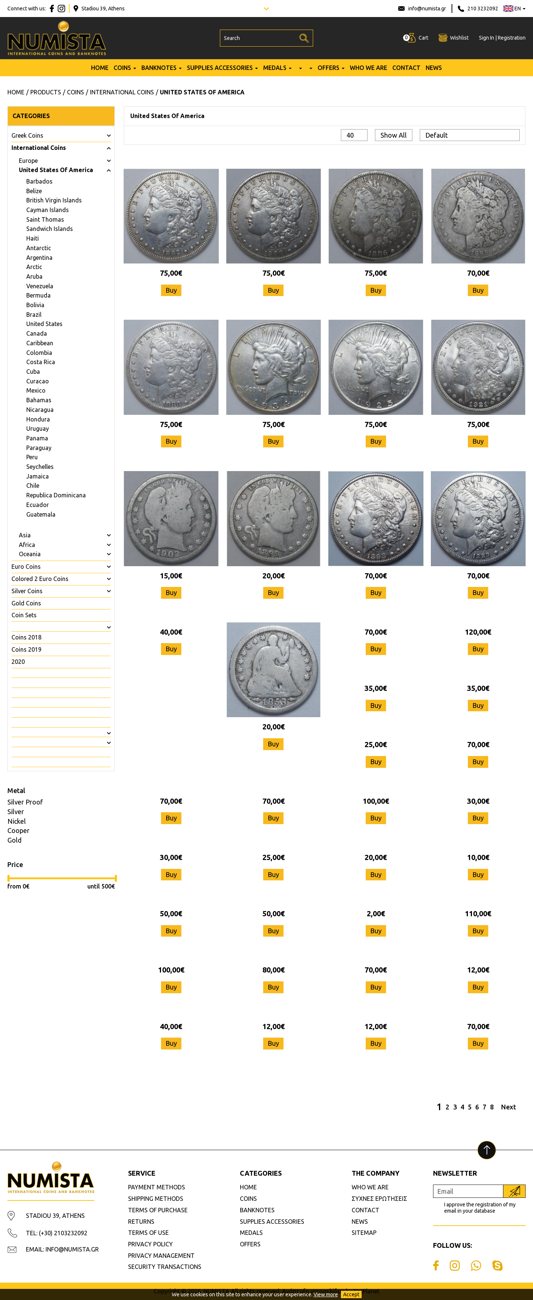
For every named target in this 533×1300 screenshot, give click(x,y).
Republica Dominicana (56, 495)
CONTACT (406, 67)
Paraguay (38, 447)
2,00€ (376, 913)
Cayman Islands (47, 209)
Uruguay (37, 428)
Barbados (39, 181)
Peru (32, 457)
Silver (15, 811)
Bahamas (38, 400)
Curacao (37, 381)
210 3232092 (482, 8)
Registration (512, 38)
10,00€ (478, 857)
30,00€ (478, 801)
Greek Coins (27, 135)
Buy (171, 290)
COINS (122, 67)
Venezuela (39, 286)
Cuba (33, 371)
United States (44, 323)
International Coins (38, 147)
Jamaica (37, 476)
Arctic (34, 266)
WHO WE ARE (368, 67)
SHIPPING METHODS (155, 1198)
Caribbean (39, 343)
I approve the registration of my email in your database (480, 1208)
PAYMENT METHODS (156, 1187)
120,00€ (478, 632)
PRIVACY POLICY (150, 1244)
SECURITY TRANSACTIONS (164, 1266)
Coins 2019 (26, 649)
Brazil (33, 314)
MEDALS (274, 67)
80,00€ (273, 969)
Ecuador (37, 504)
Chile (32, 485)
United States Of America (56, 170)
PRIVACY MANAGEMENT (161, 1255)
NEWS (434, 67)
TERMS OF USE (148, 1232)
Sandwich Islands (49, 228)
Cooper (18, 830)
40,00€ (171, 632)
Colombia (39, 352)
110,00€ (478, 913)
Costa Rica (40, 362)
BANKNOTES (159, 67)
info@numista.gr (427, 8)
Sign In (486, 38)
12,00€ (478, 969)
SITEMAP (364, 1232)
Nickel (16, 821)
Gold (14, 840)
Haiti (32, 238)
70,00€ (478, 273)
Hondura (38, 419)
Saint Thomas (45, 219)
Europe (28, 160)
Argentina (39, 257)
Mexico (36, 390)
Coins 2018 (26, 637)
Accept (351, 1294)
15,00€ (171, 575)
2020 (18, 661)
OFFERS (328, 67)
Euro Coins (26, 566)
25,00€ (376, 744)
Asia (25, 535)
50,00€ (171, 913)
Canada (36, 333)
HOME (99, 67)
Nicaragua (40, 409)
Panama (37, 438)
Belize (34, 191)
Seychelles (40, 466)
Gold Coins (26, 603)
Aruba (34, 276)
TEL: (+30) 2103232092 (56, 1233)
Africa (27, 544)
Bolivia (35, 305)
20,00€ (273, 575)
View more (326, 1294)
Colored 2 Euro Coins (39, 578)
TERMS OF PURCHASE (158, 1210)
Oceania (30, 554)
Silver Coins (27, 591)
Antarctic (38, 248)
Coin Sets (24, 615)
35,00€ (376, 688)
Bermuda (38, 295)
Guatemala (41, 514)
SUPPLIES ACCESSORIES (220, 67)
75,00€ (171, 273)
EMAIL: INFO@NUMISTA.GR (62, 1249)
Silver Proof (25, 802)
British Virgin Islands (54, 200)
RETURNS (141, 1221)
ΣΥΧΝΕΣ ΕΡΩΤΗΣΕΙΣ (379, 1198)
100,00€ (376, 801)
